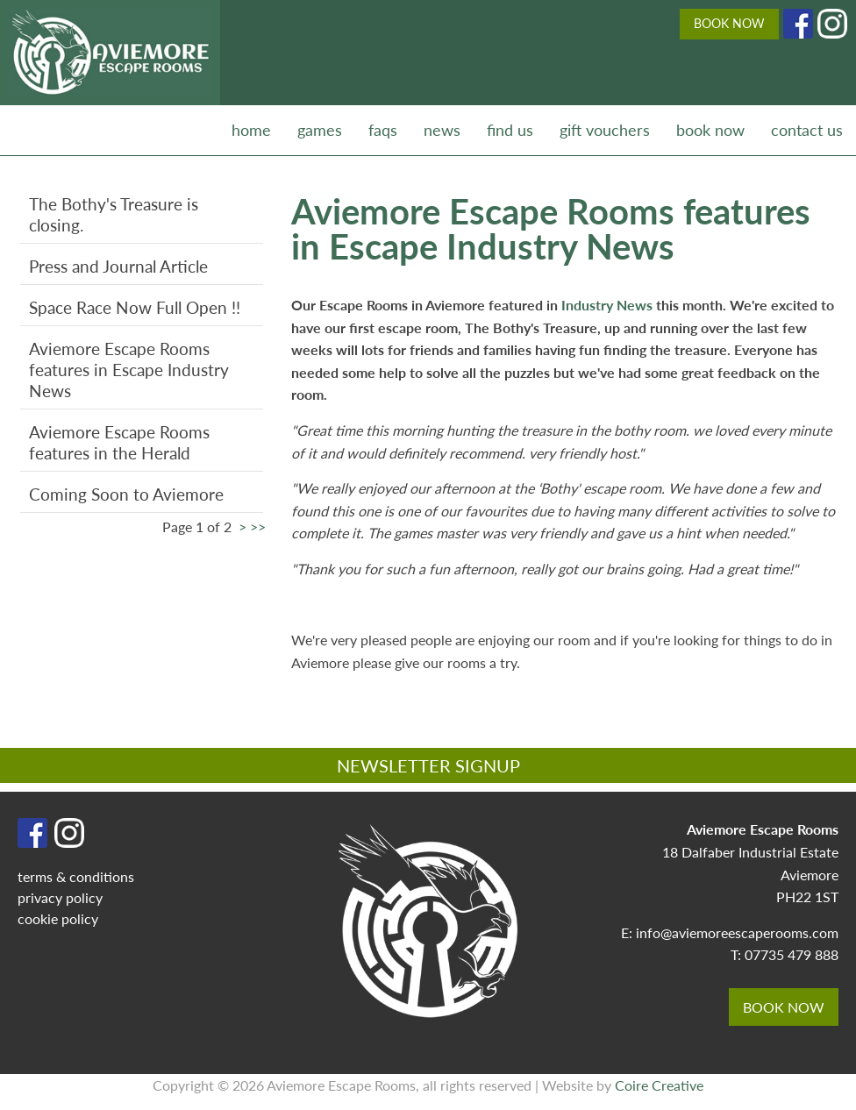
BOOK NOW (729, 23)
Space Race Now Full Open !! (134, 307)
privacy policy (60, 897)
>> (258, 526)
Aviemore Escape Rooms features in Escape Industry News (129, 369)
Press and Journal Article (118, 266)
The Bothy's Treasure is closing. (113, 214)
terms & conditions (76, 876)
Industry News (608, 305)
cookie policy (58, 918)
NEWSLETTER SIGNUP (428, 765)
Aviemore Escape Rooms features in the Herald (119, 442)
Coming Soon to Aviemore (126, 494)
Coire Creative (659, 1085)
